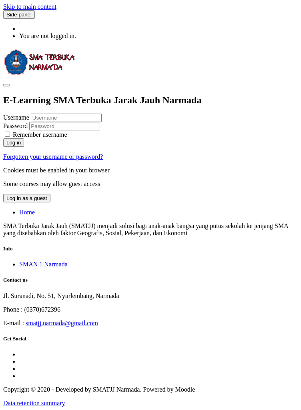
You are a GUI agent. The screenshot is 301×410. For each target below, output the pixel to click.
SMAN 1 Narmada (43, 264)
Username (17, 117)
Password (15, 125)
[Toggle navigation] (6, 85)
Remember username (40, 134)
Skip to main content (29, 6)
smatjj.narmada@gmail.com (62, 323)
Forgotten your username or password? (53, 156)
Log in (13, 143)
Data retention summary (34, 403)
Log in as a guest (26, 198)
